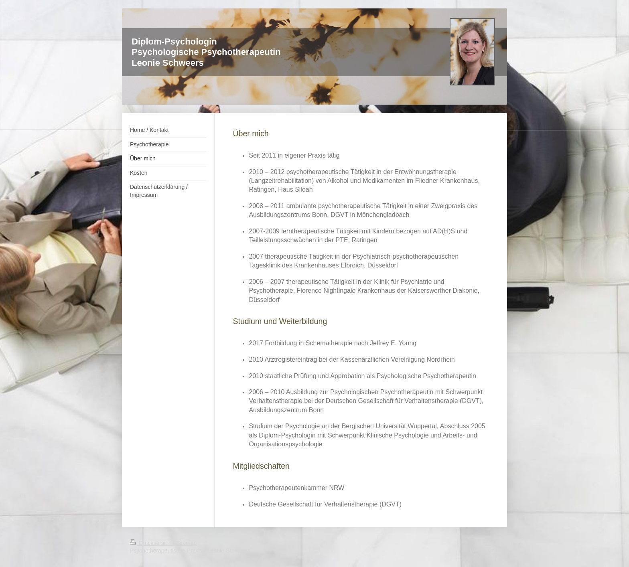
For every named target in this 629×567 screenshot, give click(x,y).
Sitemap (186, 543)
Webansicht (484, 550)
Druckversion (151, 543)
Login (492, 543)
